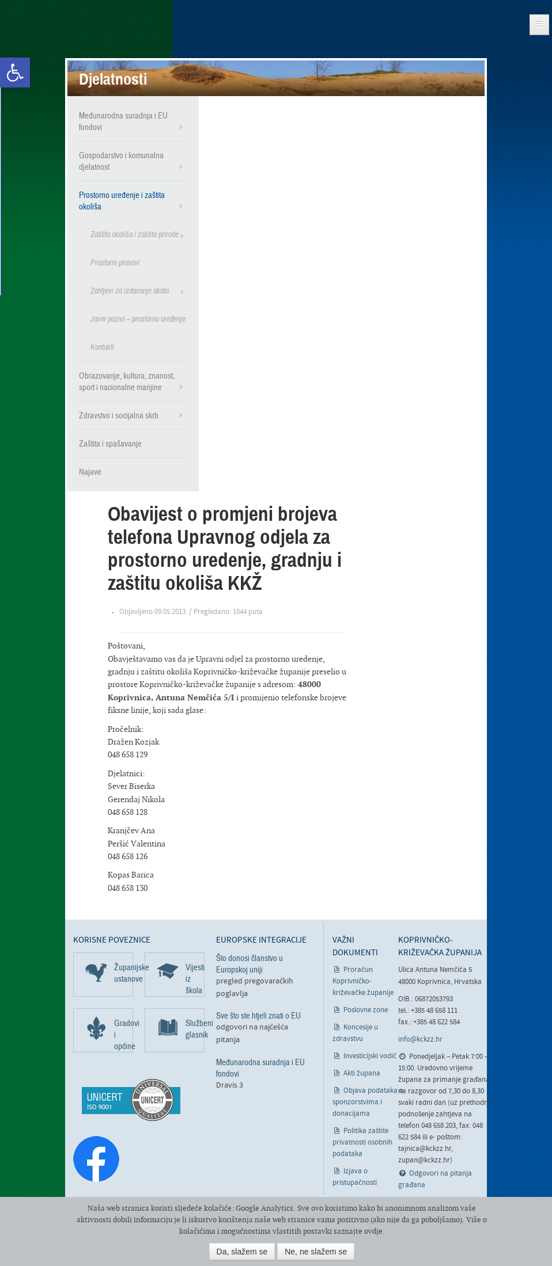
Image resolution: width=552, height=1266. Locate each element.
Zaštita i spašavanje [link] (110, 443)
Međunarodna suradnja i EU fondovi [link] (123, 121)
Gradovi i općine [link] (123, 1034)
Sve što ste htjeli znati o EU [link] (258, 1015)
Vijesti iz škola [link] (195, 979)
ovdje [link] (373, 1231)
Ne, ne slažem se (316, 1251)
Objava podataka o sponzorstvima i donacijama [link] (367, 1102)
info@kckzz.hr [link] (420, 1039)
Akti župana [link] (361, 1073)
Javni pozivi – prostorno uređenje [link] (138, 319)
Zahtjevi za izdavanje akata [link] (129, 291)
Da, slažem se (242, 1251)
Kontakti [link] (102, 347)
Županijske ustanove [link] (123, 973)
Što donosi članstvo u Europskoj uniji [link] (249, 963)
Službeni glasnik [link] (195, 1028)
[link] (15, 72)
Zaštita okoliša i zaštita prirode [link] (134, 234)
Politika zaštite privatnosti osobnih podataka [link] (362, 1142)
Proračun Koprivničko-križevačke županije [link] (363, 981)
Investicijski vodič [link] (369, 1056)
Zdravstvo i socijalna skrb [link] (118, 415)
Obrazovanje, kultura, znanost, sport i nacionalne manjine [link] (127, 381)
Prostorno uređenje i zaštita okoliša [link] (122, 200)
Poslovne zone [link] (365, 1010)
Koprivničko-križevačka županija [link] (62, 35)
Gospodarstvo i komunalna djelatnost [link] (121, 161)
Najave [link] (90, 472)
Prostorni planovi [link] (114, 263)
